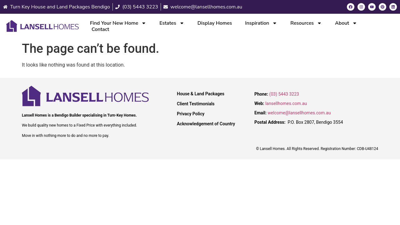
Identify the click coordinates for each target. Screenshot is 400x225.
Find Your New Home (118, 23)
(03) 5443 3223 (284, 94)
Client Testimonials (196, 103)
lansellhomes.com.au (286, 103)
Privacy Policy (190, 113)
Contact (100, 29)
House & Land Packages (200, 93)
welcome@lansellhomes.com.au (299, 112)
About (346, 23)
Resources (306, 23)
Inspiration (261, 23)
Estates (171, 23)
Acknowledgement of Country (206, 123)
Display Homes (215, 23)
